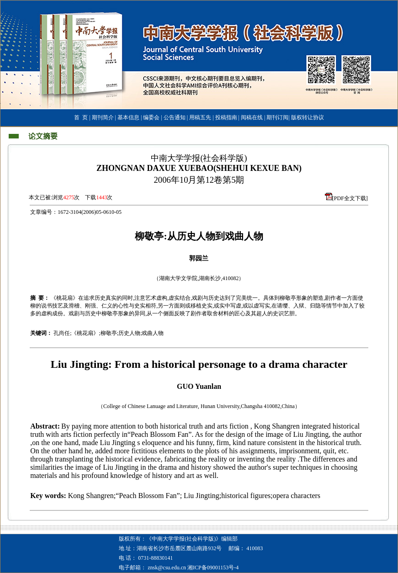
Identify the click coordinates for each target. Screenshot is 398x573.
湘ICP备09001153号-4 (213, 567)
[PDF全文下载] (350, 198)
